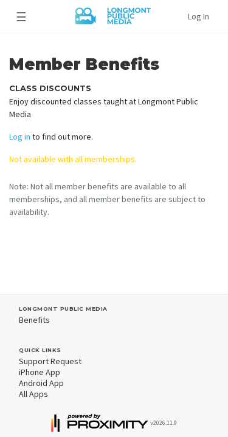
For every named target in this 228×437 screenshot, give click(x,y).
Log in (19, 136)
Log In (198, 16)
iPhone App (39, 372)
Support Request (50, 361)
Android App (41, 383)
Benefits (34, 319)
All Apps (33, 393)
